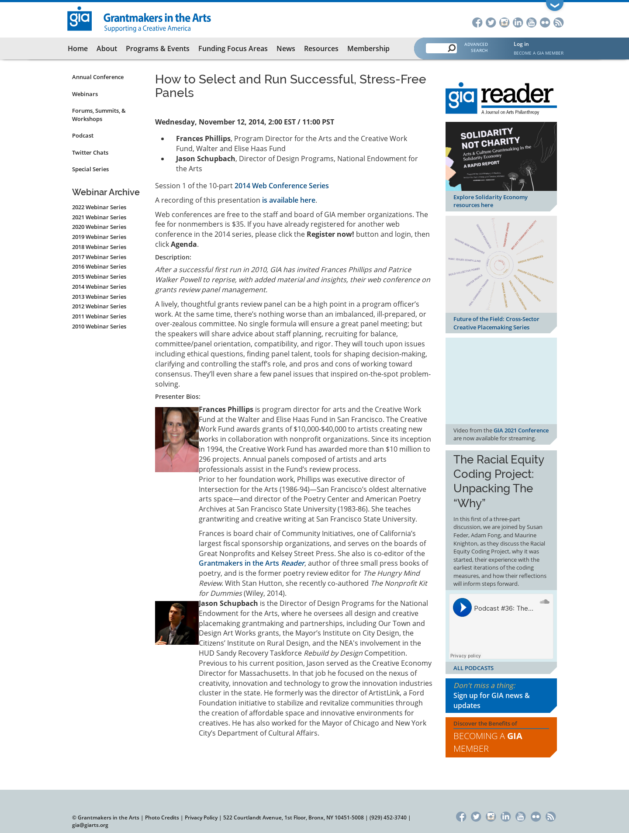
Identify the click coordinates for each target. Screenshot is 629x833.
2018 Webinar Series (99, 247)
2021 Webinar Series (99, 217)
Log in (521, 44)
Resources (321, 48)
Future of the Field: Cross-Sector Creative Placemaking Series (496, 323)
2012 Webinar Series (99, 306)
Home (78, 48)
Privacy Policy (201, 817)
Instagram (504, 21)
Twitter (490, 21)
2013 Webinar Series (99, 297)
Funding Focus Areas (233, 48)
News (285, 48)
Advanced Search (476, 47)
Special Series (90, 169)
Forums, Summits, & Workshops (99, 115)
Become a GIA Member (538, 53)
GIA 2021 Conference (521, 430)
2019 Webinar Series (99, 237)
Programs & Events (158, 48)
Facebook (477, 21)
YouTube (531, 21)
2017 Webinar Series (99, 257)
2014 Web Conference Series (282, 185)
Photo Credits (162, 817)
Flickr (545, 21)
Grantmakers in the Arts (251, 563)
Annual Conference (98, 77)
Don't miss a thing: (501, 696)
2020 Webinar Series (99, 227)
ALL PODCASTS (473, 668)
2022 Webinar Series (99, 207)
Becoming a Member (487, 742)
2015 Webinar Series (99, 276)
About (107, 48)
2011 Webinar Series (99, 316)
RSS (558, 21)
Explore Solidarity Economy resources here (490, 201)
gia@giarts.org (90, 825)
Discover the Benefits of (501, 737)
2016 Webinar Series (99, 266)
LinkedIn (517, 21)
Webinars (85, 94)
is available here (288, 200)
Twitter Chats (90, 152)
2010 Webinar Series (99, 326)
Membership (368, 48)
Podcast (82, 135)
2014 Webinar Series (99, 286)
